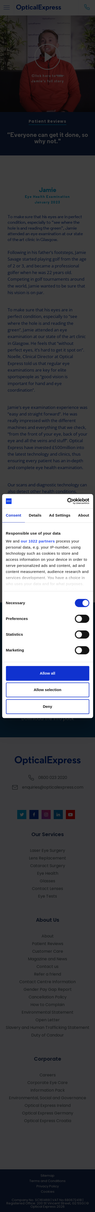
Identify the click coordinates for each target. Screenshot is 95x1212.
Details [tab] (35, 515)
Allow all (47, 673)
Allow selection (47, 690)
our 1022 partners (38, 541)
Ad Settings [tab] (59, 515)
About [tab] (83, 515)
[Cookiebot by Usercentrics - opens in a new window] (67, 501)
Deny (47, 706)
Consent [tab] (13, 515)
